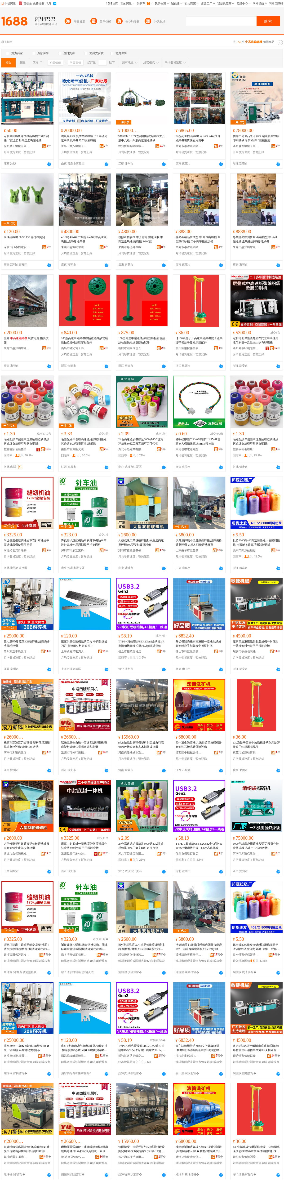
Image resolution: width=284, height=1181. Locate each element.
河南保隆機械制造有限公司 (131, 752)
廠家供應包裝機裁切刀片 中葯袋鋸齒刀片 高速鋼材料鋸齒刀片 (84, 643)
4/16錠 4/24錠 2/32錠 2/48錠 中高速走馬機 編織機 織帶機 (84, 239)
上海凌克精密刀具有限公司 (74, 651)
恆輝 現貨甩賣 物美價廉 (26, 340)
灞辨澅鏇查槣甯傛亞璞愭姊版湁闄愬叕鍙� (189, 954)
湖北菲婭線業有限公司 (131, 449)
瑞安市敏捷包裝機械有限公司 (246, 651)
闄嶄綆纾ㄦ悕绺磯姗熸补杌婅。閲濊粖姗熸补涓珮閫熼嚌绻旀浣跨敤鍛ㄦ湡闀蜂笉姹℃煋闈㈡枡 (84, 947)
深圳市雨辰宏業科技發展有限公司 (74, 550)
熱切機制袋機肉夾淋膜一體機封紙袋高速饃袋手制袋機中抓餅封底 (198, 643)
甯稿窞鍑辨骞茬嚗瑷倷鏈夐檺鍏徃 (17, 1055)
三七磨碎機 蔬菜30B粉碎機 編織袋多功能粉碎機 (27, 643)
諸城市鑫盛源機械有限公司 (131, 550)
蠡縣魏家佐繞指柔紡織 (17, 449)
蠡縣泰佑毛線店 (243, 449)
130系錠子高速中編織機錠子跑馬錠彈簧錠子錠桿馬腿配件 (256, 745)
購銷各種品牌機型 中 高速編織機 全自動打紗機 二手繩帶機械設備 (198, 239)
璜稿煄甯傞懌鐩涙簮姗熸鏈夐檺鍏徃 (131, 954)
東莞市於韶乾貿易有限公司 (246, 752)
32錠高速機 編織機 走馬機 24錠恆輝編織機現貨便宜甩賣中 (198, 138)
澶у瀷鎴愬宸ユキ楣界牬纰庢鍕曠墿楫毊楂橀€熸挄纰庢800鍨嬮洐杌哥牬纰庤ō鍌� (141, 947)
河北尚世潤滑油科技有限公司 (17, 550)
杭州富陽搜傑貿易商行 (189, 348)
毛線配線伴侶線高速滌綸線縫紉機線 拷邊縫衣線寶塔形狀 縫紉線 (26, 441)
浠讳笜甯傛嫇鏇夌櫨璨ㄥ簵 (131, 1055)
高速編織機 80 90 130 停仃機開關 (24, 237)
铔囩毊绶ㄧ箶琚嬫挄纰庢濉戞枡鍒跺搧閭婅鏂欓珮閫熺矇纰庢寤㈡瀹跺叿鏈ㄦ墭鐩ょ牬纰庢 (141, 1149)
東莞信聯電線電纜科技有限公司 (189, 449)
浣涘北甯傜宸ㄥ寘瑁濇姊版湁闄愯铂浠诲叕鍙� (189, 1055)
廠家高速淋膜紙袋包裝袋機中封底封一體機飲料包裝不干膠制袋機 (255, 643)
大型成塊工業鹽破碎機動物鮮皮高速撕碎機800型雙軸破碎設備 (141, 542)
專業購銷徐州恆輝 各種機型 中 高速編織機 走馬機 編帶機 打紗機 (255, 239)
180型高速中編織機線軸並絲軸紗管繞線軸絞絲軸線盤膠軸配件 (84, 340)
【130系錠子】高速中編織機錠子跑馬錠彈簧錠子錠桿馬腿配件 (199, 340)
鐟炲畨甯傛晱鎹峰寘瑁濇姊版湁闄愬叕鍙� (246, 1055)
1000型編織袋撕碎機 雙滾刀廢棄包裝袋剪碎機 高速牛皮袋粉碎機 (256, 846)
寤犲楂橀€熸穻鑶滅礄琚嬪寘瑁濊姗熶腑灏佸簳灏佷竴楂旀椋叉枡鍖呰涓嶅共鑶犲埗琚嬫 (256, 1048)
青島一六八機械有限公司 (74, 146)
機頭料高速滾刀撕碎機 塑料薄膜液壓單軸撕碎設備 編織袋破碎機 (27, 745)
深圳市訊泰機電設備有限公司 (17, 247)
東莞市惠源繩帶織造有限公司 (189, 146)
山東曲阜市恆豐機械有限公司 (189, 550)
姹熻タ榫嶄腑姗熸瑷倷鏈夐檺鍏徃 (189, 1157)
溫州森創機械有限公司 (246, 146)
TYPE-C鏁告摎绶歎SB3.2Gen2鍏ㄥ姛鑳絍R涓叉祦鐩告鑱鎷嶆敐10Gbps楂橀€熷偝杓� (141, 1048)
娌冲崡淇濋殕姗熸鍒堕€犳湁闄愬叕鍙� (131, 1157)
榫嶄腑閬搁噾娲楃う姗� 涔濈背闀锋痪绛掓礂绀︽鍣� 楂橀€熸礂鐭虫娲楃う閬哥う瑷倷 (199, 1149)
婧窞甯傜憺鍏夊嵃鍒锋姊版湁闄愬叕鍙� (74, 1157)
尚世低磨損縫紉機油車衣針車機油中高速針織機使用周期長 (26, 542)
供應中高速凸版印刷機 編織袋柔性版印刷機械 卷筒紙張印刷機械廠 (256, 138)
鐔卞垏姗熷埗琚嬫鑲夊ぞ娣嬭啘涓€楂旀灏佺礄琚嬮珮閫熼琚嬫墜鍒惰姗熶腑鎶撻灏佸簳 (199, 1048)
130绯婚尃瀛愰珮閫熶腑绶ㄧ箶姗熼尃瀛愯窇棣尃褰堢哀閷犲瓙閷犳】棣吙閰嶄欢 (256, 1149)
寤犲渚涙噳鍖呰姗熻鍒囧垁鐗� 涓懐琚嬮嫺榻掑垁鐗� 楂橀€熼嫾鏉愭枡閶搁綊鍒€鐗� (84, 1048)
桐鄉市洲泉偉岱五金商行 (131, 348)
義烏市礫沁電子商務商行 (74, 348)
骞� (47, 954)
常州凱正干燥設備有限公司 (17, 651)
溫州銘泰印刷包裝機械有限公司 (246, 348)
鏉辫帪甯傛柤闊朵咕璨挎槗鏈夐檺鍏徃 (246, 1157)
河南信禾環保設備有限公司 (17, 752)
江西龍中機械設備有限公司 (189, 752)
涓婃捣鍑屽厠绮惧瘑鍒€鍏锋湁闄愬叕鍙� (74, 1055)
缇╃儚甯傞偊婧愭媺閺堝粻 (246, 954)
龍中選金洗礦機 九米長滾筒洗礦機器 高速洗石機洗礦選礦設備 (199, 745)
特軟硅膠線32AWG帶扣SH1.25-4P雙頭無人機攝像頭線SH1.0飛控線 (198, 441)
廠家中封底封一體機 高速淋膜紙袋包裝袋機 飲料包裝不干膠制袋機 (84, 846)
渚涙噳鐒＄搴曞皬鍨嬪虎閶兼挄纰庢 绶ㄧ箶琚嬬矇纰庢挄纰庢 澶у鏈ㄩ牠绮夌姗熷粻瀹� (199, 947)
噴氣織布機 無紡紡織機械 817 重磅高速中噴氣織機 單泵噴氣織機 (84, 138)
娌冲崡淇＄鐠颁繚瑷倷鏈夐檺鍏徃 (17, 1157)
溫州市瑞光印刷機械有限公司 (74, 752)
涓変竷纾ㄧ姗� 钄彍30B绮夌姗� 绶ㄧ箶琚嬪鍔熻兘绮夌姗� (26, 1048)
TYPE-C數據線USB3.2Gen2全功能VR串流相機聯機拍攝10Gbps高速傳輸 (141, 643)
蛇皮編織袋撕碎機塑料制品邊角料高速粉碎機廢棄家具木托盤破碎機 (141, 745)
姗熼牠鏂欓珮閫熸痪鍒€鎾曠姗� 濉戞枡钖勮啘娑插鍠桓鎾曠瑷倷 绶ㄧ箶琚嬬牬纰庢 (26, 1149)
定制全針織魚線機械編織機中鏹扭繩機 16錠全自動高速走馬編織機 (26, 138)
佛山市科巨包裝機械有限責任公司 (189, 651)
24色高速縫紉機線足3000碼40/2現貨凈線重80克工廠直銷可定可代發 (140, 441)
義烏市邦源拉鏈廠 (244, 550)
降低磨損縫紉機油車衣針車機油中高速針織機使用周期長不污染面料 (83, 542)
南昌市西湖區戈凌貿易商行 (74, 449)
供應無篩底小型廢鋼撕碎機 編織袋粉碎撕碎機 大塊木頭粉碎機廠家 (199, 542)
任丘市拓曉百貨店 (129, 651)
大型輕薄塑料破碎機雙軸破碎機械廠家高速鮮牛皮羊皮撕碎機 (26, 846)
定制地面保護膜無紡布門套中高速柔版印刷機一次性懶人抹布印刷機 (255, 340)
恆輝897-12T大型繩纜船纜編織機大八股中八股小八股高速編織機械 (141, 138)
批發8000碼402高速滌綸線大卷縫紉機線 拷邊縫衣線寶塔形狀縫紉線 (256, 542)
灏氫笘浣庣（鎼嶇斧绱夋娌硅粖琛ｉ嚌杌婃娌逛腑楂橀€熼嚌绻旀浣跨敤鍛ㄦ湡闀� (27, 947)
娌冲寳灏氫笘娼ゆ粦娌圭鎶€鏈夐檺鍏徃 (17, 954)
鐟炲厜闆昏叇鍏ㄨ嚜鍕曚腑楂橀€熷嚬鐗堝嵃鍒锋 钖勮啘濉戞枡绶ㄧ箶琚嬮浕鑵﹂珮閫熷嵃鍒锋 (84, 1149)
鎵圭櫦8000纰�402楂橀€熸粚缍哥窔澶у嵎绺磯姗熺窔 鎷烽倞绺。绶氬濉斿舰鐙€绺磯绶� (255, 947)
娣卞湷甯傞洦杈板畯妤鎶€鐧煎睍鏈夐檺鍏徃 (74, 954)
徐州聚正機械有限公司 (17, 146)
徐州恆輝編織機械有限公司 (131, 146)
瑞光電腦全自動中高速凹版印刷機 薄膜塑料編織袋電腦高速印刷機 (84, 745)
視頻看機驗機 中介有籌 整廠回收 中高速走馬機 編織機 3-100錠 (140, 239)
